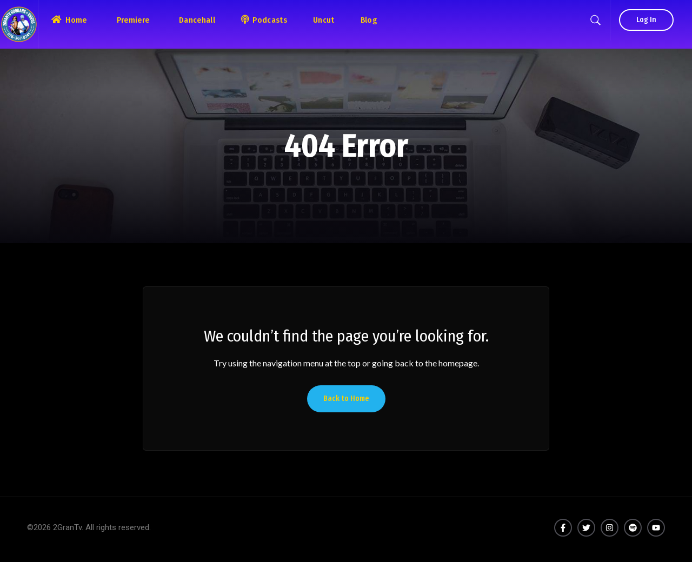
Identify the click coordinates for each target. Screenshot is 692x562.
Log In (646, 19)
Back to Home (346, 398)
